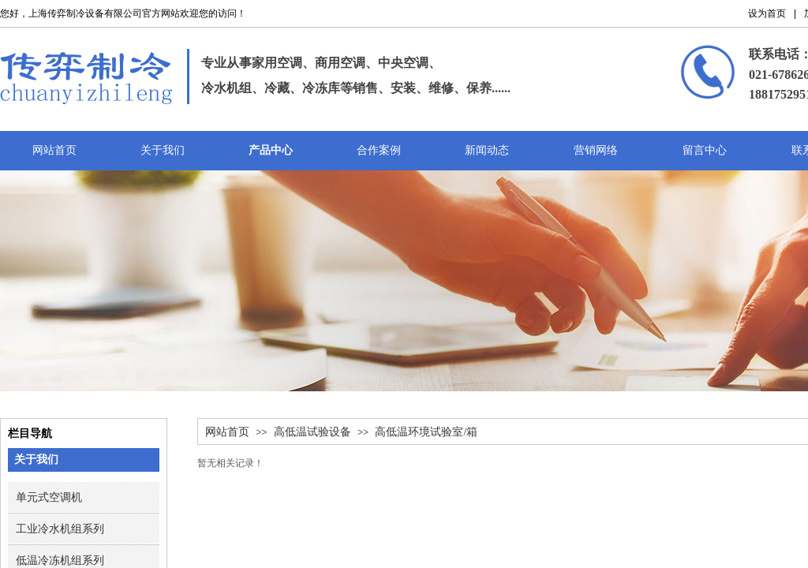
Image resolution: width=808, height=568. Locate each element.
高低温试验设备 (312, 432)
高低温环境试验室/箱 (426, 432)
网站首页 (227, 432)
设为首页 (767, 13)
